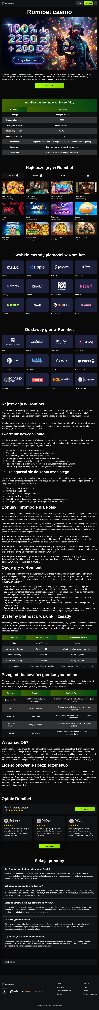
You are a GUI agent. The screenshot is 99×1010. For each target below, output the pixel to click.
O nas (59, 984)
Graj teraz (50, 85)
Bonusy (85, 987)
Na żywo (37, 175)
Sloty (85, 175)
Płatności (86, 984)
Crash (61, 175)
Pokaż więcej (49, 846)
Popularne (13, 175)
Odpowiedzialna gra (64, 991)
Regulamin (60, 987)
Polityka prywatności (90, 994)
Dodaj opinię (85, 809)
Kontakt (59, 994)
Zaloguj (79, 3)
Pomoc (85, 991)
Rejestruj (88, 3)
